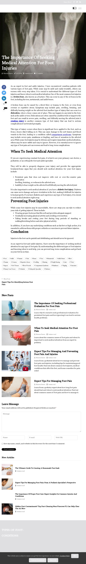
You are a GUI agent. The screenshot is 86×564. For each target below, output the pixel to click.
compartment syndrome (61, 134)
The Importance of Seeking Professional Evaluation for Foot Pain (55, 305)
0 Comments (39, 73)
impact (6, 266)
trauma (6, 262)
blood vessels (27, 266)
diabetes (47, 269)
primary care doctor (9, 269)
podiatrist (22, 269)
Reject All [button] (53, 560)
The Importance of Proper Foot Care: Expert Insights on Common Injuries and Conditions (46, 495)
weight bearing (55, 262)
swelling (36, 262)
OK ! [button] (74, 556)
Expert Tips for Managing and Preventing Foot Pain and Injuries (56, 353)
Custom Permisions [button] (37, 560)
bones (34, 259)
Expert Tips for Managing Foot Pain (53, 381)
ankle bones (61, 259)
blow (70, 259)
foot (5, 259)
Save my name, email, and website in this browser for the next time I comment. (34, 444)
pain (27, 259)
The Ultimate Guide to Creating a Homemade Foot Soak (37, 468)
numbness (55, 266)
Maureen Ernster (8, 73)
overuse (14, 262)
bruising (45, 262)
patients (20, 259)
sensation (73, 266)
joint (65, 262)
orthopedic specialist (35, 269)
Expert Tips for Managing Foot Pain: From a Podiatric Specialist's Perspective (45, 483)
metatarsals (50, 259)
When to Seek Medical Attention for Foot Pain (56, 329)
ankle (12, 259)
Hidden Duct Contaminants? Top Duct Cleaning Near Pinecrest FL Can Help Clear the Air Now (47, 507)
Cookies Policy (65, 556)
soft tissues (15, 266)
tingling (64, 266)
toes (41, 259)
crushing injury (17, 121)
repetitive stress (25, 262)
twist (72, 262)
